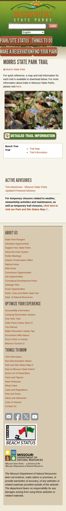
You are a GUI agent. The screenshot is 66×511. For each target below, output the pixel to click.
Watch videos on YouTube (35, 416)
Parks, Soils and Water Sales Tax (22, 293)
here (18, 86)
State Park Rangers (15, 239)
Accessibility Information (17, 310)
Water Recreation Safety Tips (20, 331)
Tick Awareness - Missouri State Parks (26, 187)
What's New (11, 385)
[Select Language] (33, 32)
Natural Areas (12, 264)
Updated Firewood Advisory (20, 190)
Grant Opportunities (15, 289)
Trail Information (38, 152)
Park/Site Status (16, 40)
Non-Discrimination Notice (18, 361)
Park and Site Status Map (19, 365)
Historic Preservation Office (19, 260)
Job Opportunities (14, 276)
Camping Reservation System (20, 314)
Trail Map (35, 148)
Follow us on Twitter (25, 416)
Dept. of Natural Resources (19, 297)
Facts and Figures (14, 377)
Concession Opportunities (18, 272)
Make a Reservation (16, 51)
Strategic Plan (12, 284)
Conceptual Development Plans (21, 280)
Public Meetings (13, 256)
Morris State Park (15, 69)
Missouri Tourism (15, 343)
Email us (8, 416)
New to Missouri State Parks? (20, 369)
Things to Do (42, 40)
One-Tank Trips (13, 318)
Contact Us (10, 406)
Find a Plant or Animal (16, 339)
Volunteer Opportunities (17, 243)
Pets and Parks (13, 394)
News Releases (13, 381)
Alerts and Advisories (15, 398)
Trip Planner (11, 327)
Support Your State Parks (18, 247)
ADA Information (13, 356)
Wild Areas (10, 268)
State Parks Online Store (19, 323)
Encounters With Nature (17, 335)
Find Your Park (45, 51)
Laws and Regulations (16, 389)
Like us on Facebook (17, 416)
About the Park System (17, 252)
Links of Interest (13, 402)
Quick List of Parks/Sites (17, 373)
